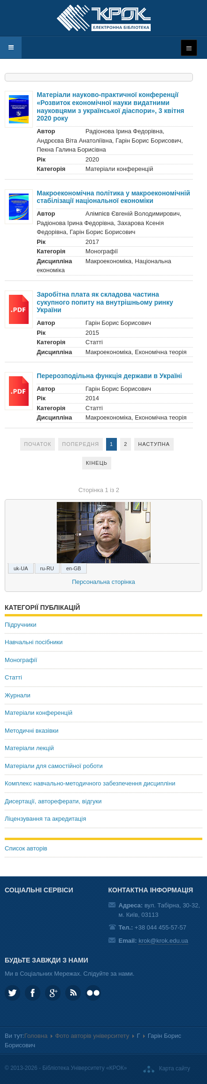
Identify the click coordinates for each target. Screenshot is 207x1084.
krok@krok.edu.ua (163, 940)
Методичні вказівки (32, 730)
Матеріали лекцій (29, 748)
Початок (37, 444)
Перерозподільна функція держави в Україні (109, 376)
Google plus (53, 993)
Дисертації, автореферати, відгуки (53, 801)
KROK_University (12, 993)
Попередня (80, 444)
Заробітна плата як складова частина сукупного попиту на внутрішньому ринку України (105, 302)
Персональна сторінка (103, 581)
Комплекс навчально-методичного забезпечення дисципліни (90, 783)
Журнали (18, 695)
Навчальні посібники (33, 642)
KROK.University (32, 993)
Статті (13, 677)
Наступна (154, 444)
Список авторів (26, 848)
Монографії (21, 659)
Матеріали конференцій (38, 712)
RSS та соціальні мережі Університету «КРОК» (73, 993)
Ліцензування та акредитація (45, 818)
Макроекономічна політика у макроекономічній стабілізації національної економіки (113, 197)
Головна (35, 1035)
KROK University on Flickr (93, 993)
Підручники (21, 624)
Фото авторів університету (92, 1035)
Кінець (96, 463)
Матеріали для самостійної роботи (54, 765)
